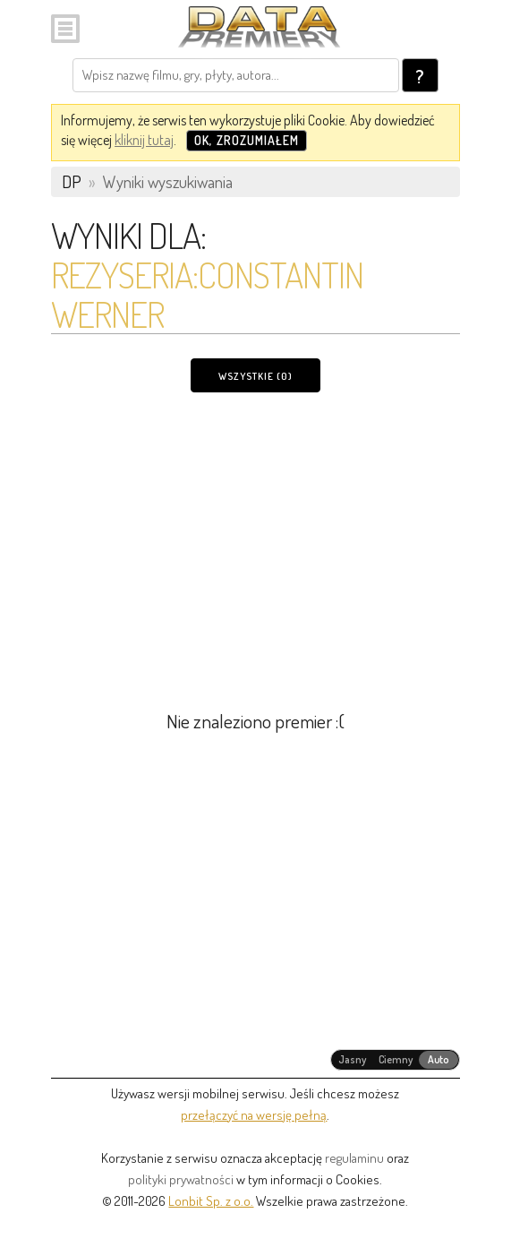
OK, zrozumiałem (246, 140)
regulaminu (354, 1157)
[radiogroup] (395, 1060)
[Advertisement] (255, 540)
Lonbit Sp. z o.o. (210, 1200)
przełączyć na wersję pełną (254, 1114)
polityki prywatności (181, 1179)
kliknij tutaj (144, 140)
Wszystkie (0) (255, 376)
